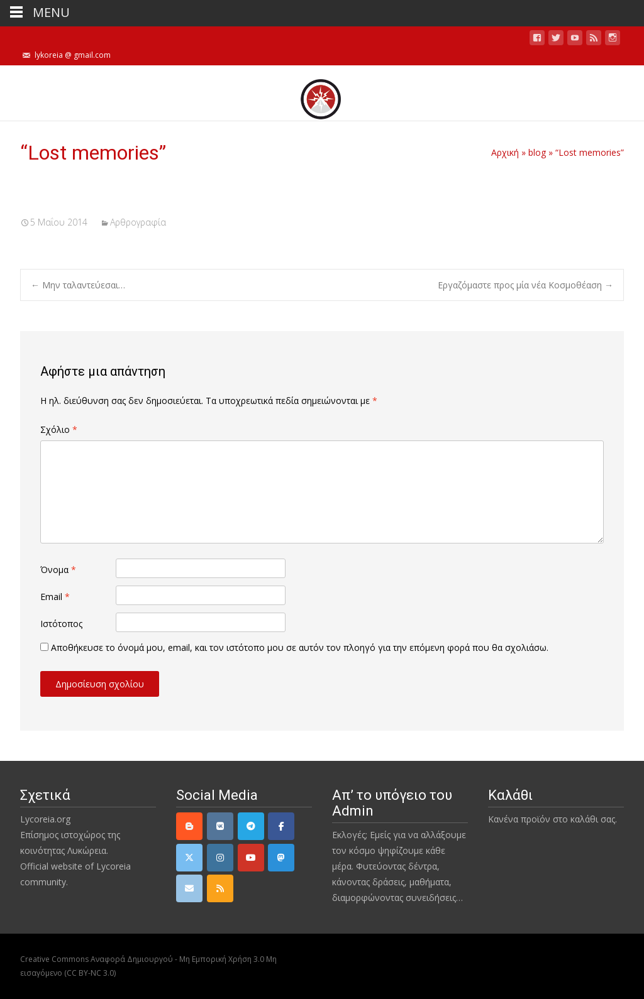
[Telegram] (251, 826)
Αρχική (505, 152)
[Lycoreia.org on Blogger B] (189, 826)
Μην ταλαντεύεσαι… (78, 285)
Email (55, 597)
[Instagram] (220, 857)
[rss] (220, 888)
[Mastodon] (281, 857)
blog (537, 152)
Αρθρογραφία (138, 222)
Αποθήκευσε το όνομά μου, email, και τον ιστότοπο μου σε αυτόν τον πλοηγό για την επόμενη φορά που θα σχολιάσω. (299, 647)
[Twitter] (189, 857)
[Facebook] (281, 826)
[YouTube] (251, 857)
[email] (189, 888)
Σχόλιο (58, 429)
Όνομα (58, 570)
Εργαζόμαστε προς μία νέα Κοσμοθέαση (525, 285)
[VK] (220, 826)
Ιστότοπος (61, 624)
